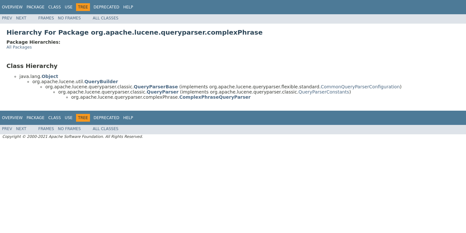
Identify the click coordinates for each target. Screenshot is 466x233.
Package (35, 7)
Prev (7, 18)
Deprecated (106, 7)
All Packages (19, 47)
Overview (12, 7)
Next (21, 18)
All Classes (105, 18)
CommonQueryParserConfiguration (360, 86)
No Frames (69, 18)
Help (128, 7)
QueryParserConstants (323, 91)
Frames (46, 18)
